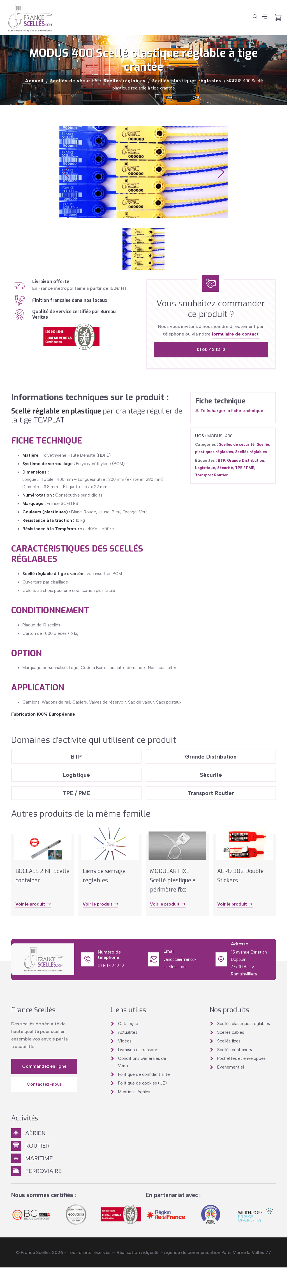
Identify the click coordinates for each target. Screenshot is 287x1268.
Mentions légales (134, 1092)
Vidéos (124, 1041)
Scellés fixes (228, 1041)
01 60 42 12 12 (210, 349)
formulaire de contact (235, 334)
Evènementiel (230, 1067)
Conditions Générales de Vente (142, 1062)
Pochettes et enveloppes (241, 1059)
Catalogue (128, 1024)
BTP (221, 460)
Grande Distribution (245, 460)
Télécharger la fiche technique (229, 411)
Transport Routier (211, 475)
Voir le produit (33, 905)
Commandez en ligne (44, 1066)
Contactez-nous (44, 1085)
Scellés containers (234, 1050)
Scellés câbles (230, 1032)
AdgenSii (150, 1253)
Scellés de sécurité (74, 80)
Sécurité (225, 468)
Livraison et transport (138, 1050)
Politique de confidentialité (144, 1075)
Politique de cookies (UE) (142, 1083)
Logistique (205, 468)
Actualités (127, 1032)
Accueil (34, 80)
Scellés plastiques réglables (186, 80)
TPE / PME (244, 468)
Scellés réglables (125, 80)
